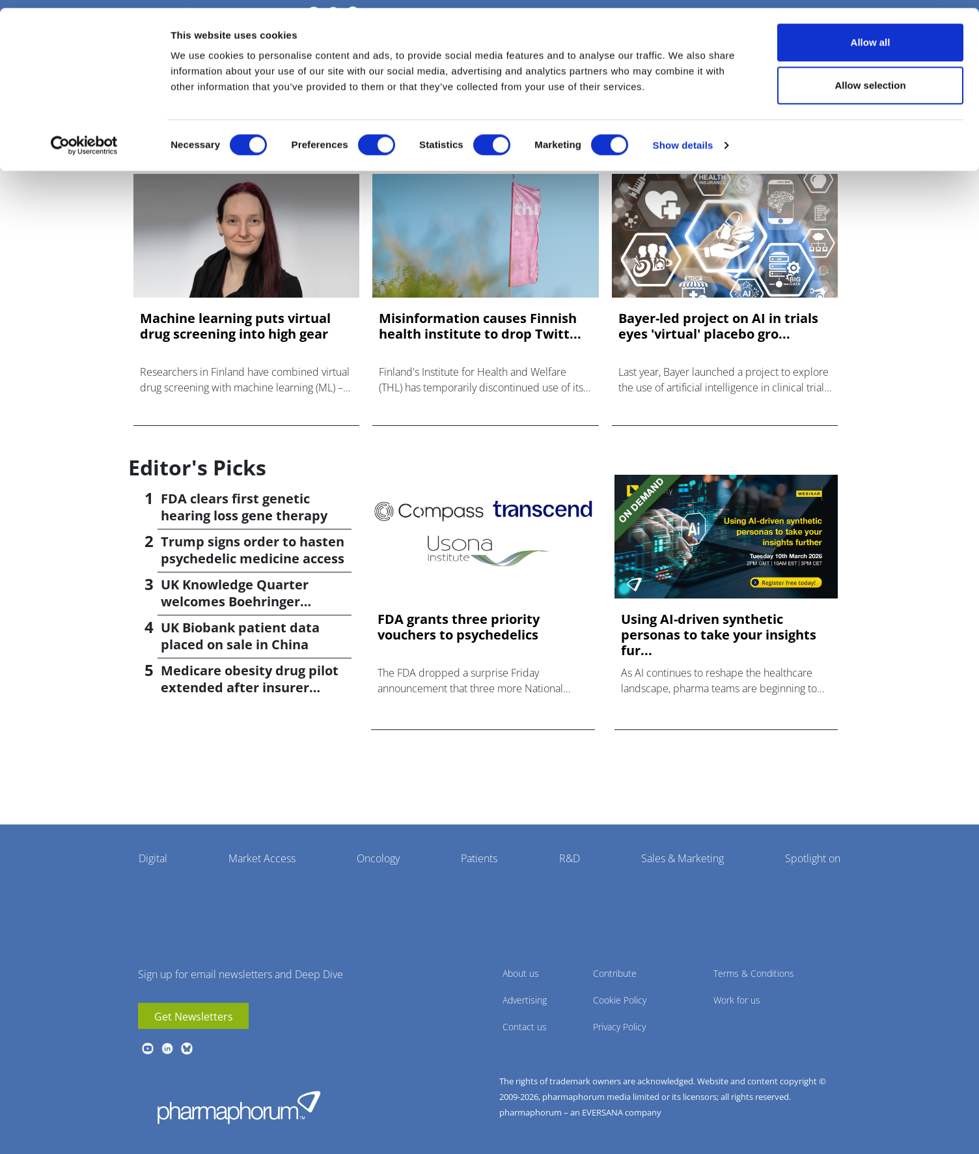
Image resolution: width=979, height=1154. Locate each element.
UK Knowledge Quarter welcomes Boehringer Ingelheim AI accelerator (240, 601)
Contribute (615, 973)
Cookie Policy (619, 1000)
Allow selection (869, 77)
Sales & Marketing (682, 858)
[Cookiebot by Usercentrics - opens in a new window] (84, 137)
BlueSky (186, 1048)
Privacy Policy (619, 1026)
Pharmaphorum (239, 1107)
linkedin (167, 1048)
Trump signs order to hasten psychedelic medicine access (252, 550)
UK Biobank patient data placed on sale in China (240, 636)
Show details (683, 137)
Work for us (736, 1000)
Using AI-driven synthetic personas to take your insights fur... (718, 635)
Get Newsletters (193, 1016)
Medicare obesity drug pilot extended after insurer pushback (249, 687)
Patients (479, 858)
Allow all (870, 34)
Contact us (525, 1026)
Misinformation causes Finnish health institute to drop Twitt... (480, 326)
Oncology (378, 858)
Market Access (262, 858)
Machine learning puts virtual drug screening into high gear (235, 326)
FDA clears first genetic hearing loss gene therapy (244, 507)
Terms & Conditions (753, 973)
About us (521, 973)
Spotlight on (812, 858)
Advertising (525, 1000)
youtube (147, 1048)
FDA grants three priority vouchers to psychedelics (459, 627)
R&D (569, 858)
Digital (153, 858)
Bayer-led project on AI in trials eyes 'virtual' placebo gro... (718, 326)
